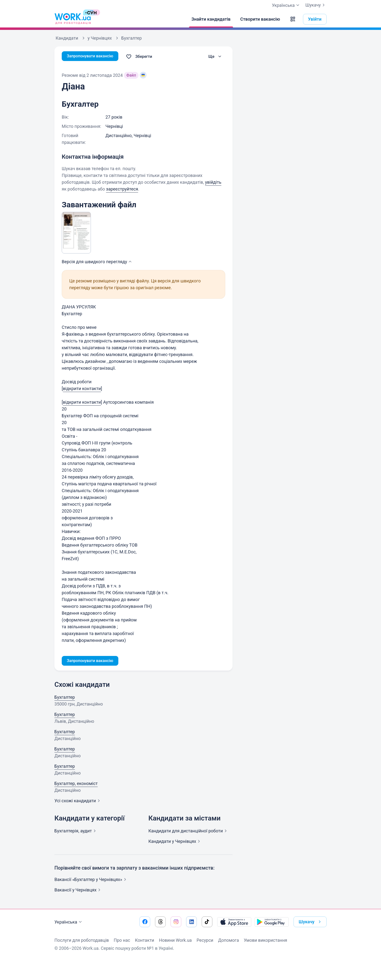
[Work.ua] (72, 19)
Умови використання (265, 940)
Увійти (315, 19)
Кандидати (188, 831)
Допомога (228, 940)
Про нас (122, 940)
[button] (292, 19)
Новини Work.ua (175, 940)
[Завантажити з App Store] (234, 921)
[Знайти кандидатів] (211, 19)
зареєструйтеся (122, 189)
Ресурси (205, 940)
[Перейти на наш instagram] (176, 921)
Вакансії (78, 890)
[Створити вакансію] (260, 19)
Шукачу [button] (311, 921)
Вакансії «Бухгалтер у (91, 880)
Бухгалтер (64, 698)
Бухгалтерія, (76, 831)
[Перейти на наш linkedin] (191, 921)
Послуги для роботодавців (81, 940)
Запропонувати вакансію (93, 56)
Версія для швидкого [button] (97, 261)
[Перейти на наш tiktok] (207, 921)
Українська (68, 922)
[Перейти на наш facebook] (144, 921)
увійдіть (213, 182)
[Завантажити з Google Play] (272, 921)
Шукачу (316, 5)
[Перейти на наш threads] (160, 921)
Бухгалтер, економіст (76, 784)
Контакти (144, 940)
